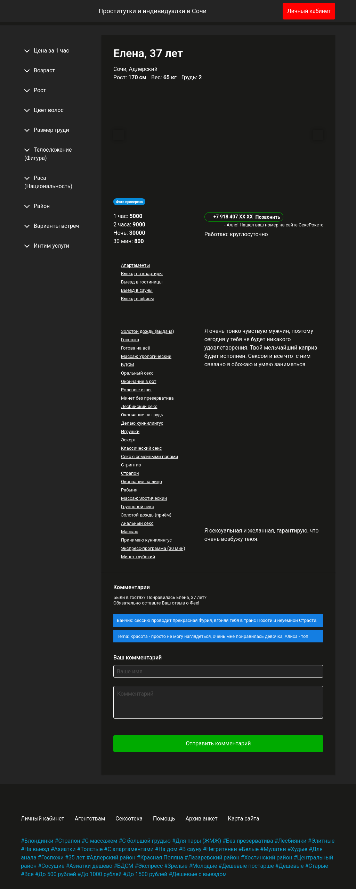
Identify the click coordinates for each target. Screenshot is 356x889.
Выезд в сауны (137, 290)
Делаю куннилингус (142, 423)
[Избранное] (266, 11)
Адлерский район (113, 857)
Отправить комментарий (218, 743)
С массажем (101, 841)
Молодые (204, 866)
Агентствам (90, 818)
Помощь (164, 818)
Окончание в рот (138, 381)
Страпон (130, 473)
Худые (299, 849)
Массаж (129, 531)
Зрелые (177, 866)
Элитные (322, 841)
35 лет (76, 857)
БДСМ (127, 364)
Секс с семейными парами (149, 456)
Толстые (91, 849)
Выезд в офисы (137, 298)
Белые (250, 849)
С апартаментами (130, 849)
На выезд (36, 849)
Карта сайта (243, 818)
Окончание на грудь (142, 414)
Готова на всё (135, 348)
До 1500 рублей (147, 874)
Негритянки (221, 849)
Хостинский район (268, 857)
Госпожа (130, 339)
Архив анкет (201, 818)
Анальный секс (137, 523)
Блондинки (39, 841)
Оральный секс (137, 373)
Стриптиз (131, 464)
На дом (168, 849)
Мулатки (275, 849)
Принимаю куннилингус (146, 540)
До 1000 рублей (101, 874)
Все (29, 874)
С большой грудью (146, 841)
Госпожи (52, 857)
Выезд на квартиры (142, 273)
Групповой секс (137, 506)
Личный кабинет (309, 11)
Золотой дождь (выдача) (147, 331)
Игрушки (130, 431)
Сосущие (52, 866)
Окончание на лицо (141, 481)
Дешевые (291, 866)
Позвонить (267, 217)
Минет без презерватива (147, 398)
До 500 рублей (57, 874)
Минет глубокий (138, 556)
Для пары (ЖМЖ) (198, 841)
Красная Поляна (161, 857)
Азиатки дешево (90, 866)
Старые (318, 866)
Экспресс (150, 866)
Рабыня (129, 489)
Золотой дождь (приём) (146, 515)
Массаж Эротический (144, 498)
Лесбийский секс (139, 406)
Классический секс (141, 448)
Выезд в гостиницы (142, 282)
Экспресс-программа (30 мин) (153, 548)
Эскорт (128, 439)
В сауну (191, 849)
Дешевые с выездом (199, 874)
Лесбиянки (292, 841)
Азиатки (65, 849)
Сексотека (129, 818)
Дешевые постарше (248, 866)
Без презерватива (249, 841)
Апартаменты (135, 265)
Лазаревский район (213, 857)
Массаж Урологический (146, 356)
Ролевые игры (136, 389)
